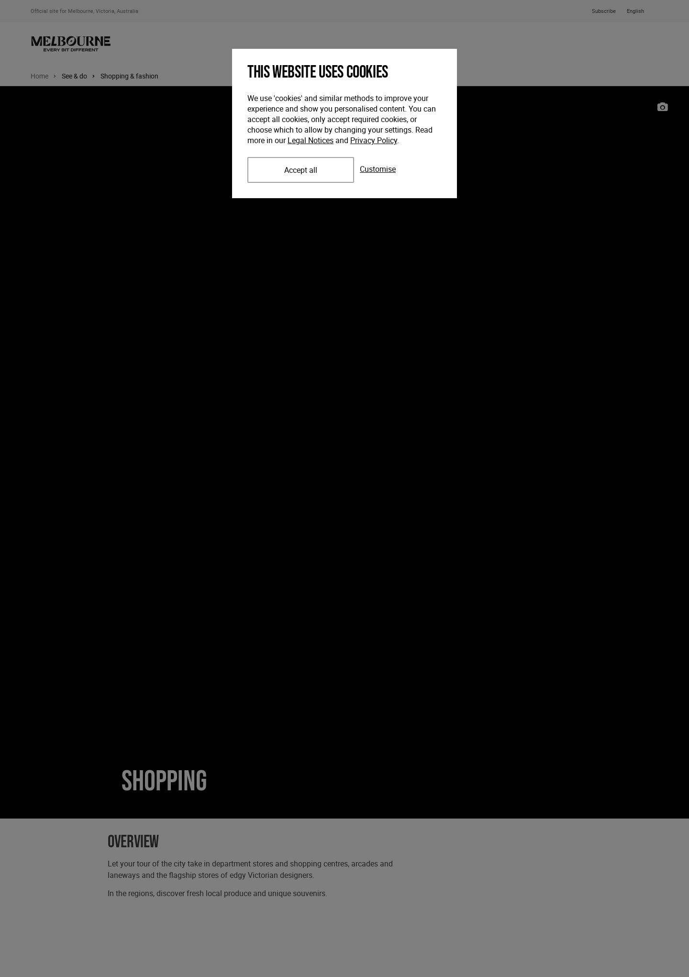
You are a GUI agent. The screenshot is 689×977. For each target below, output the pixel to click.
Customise (378, 169)
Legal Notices (310, 140)
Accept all (300, 170)
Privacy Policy (373, 140)
